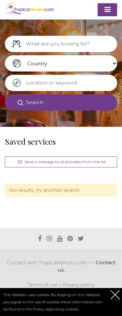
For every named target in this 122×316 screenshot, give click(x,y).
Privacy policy (78, 285)
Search (34, 102)
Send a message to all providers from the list (61, 161)
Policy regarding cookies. (56, 309)
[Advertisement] (63, 218)
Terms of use (42, 285)
